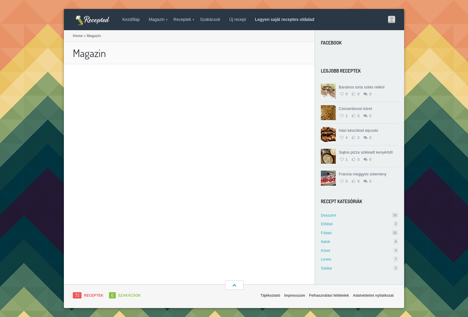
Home (78, 36)
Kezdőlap (131, 19)
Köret (359, 250)
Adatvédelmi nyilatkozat (373, 295)
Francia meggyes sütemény (363, 174)
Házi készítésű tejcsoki (358, 130)
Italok (359, 241)
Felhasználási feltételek (329, 295)
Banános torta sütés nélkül (361, 87)
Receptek (183, 19)
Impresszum (294, 295)
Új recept (237, 19)
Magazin (158, 19)
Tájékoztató (270, 295)
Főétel (359, 233)
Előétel (359, 224)
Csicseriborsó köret (355, 108)
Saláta (359, 268)
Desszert (359, 215)
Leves (359, 259)
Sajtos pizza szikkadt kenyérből (366, 152)
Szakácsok (210, 19)
